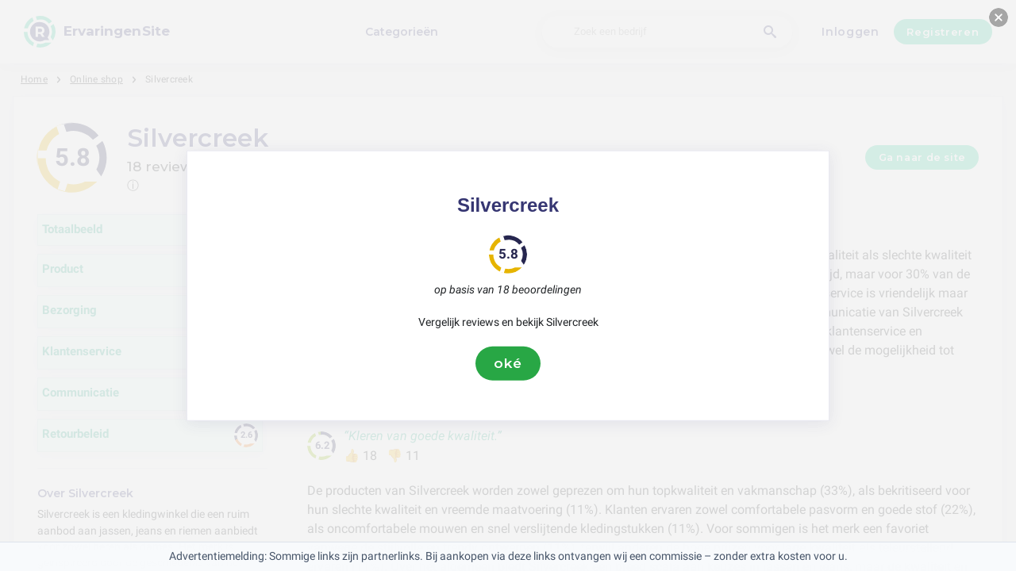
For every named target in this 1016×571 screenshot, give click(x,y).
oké (508, 363)
